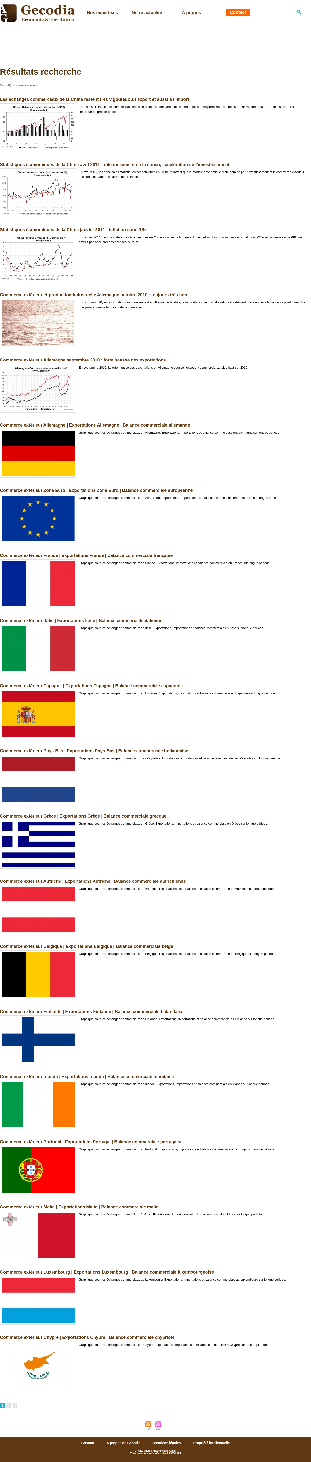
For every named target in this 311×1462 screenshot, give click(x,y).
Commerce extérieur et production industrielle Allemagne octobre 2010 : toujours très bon (93, 294)
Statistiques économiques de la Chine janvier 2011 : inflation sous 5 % (73, 229)
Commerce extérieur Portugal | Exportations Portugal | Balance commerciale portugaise (91, 1141)
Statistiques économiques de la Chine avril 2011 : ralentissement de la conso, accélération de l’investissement (114, 164)
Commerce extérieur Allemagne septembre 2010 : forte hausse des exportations (83, 360)
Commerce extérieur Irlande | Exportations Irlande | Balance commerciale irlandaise (87, 1076)
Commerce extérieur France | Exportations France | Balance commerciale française (86, 555)
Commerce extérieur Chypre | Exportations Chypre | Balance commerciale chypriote (87, 1337)
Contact (238, 12)
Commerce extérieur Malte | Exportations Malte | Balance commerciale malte (79, 1207)
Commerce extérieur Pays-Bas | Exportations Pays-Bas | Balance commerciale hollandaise (94, 751)
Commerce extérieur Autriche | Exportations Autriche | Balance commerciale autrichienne (93, 881)
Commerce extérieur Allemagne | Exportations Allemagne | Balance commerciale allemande (95, 425)
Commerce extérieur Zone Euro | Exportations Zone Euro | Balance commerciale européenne (96, 490)
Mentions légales (167, 1443)
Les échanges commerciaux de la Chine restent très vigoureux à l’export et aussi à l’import (94, 99)
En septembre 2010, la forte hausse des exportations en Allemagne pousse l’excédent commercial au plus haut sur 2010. (163, 367)
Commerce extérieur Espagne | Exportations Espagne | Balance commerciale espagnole (91, 685)
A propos (191, 12)
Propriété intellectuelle (211, 1443)
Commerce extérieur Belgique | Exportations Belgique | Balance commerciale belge (86, 946)
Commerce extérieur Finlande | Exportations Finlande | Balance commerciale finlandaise (91, 1011)
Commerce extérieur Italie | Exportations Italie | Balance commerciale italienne (81, 620)
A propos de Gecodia (124, 1443)
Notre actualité (147, 12)
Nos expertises (102, 12)
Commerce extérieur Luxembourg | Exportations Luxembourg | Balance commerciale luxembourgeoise (107, 1272)
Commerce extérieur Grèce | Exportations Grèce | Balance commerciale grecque (83, 816)
